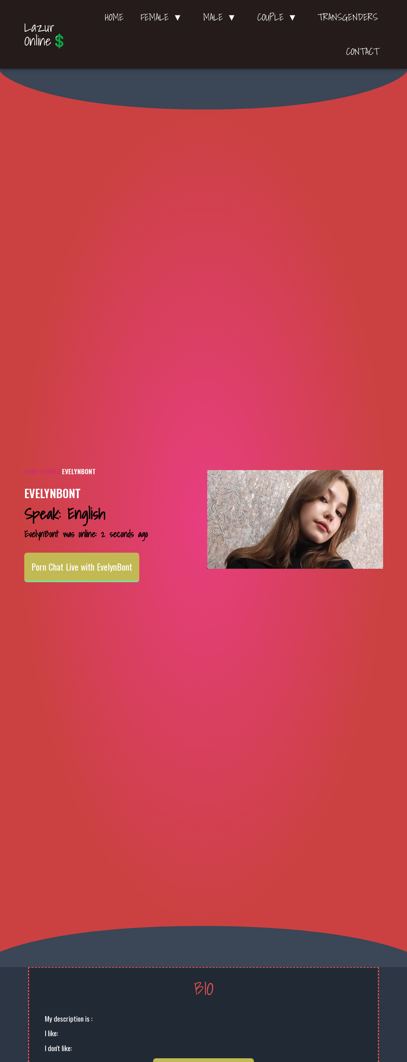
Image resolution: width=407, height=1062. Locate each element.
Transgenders (348, 17)
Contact (362, 51)
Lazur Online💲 (46, 33)
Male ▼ (221, 17)
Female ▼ (163, 17)
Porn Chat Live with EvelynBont (81, 566)
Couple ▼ (279, 17)
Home (114, 17)
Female (50, 471)
